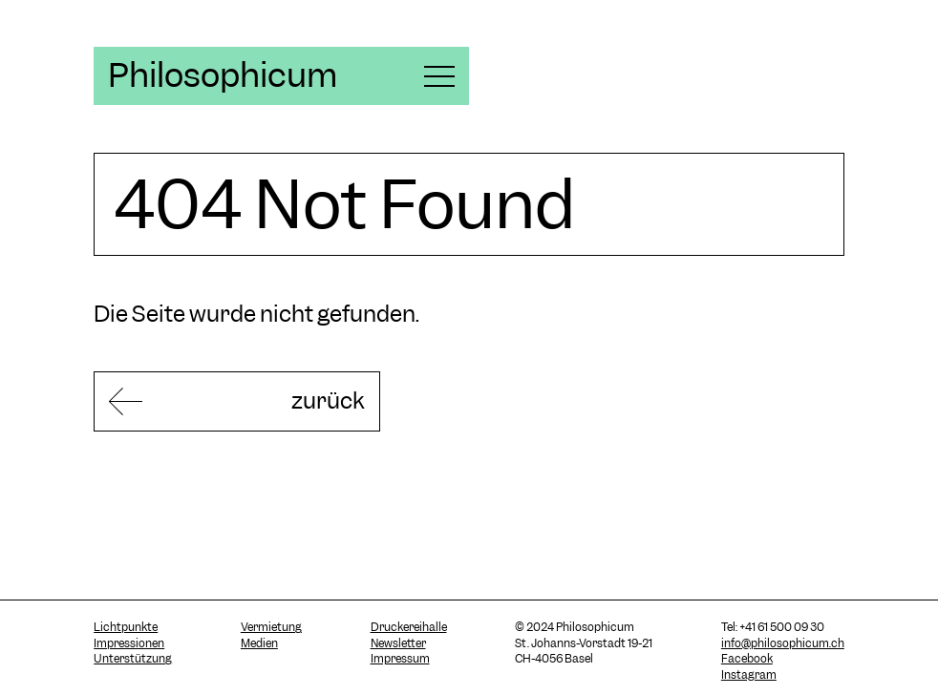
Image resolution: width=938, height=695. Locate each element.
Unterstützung (133, 658)
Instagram (749, 675)
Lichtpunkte (126, 627)
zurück (328, 400)
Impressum (400, 658)
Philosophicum (222, 75)
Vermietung (271, 627)
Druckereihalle (409, 627)
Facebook (747, 658)
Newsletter (398, 643)
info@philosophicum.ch (782, 643)
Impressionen (129, 643)
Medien (259, 643)
